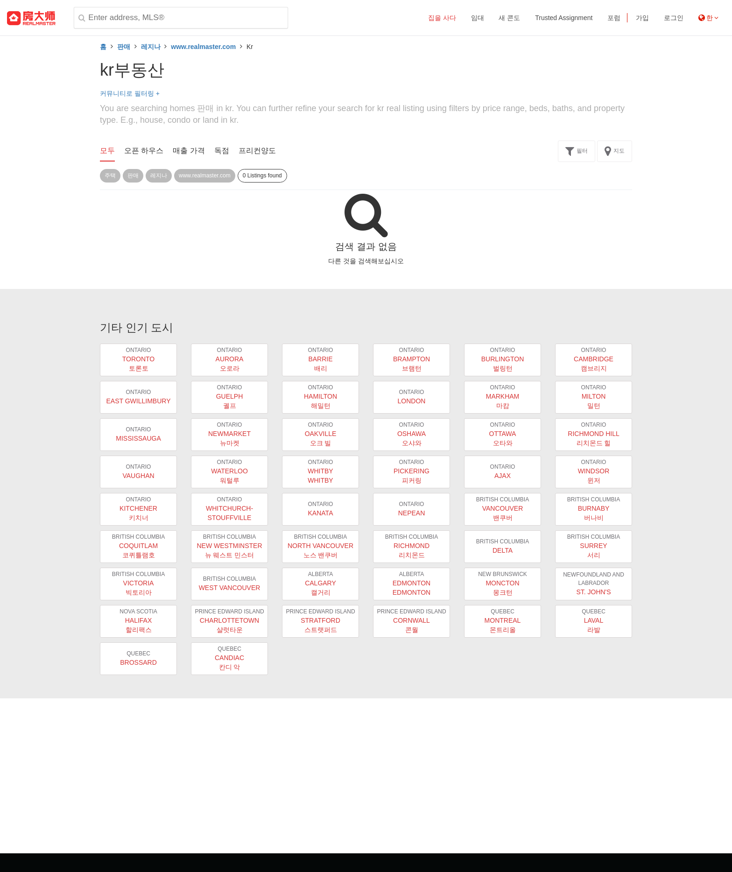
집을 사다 (442, 17)
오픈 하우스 (143, 151)
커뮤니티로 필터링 (130, 93)
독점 (221, 151)
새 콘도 (509, 17)
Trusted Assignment (563, 17)
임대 (477, 17)
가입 (642, 17)
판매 (123, 46)
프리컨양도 (257, 151)
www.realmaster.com (203, 46)
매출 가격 (188, 151)
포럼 (613, 17)
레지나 (151, 46)
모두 (107, 151)
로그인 (673, 17)
